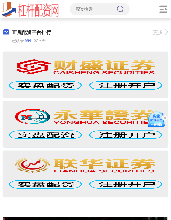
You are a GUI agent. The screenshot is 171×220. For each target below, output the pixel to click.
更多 (160, 32)
